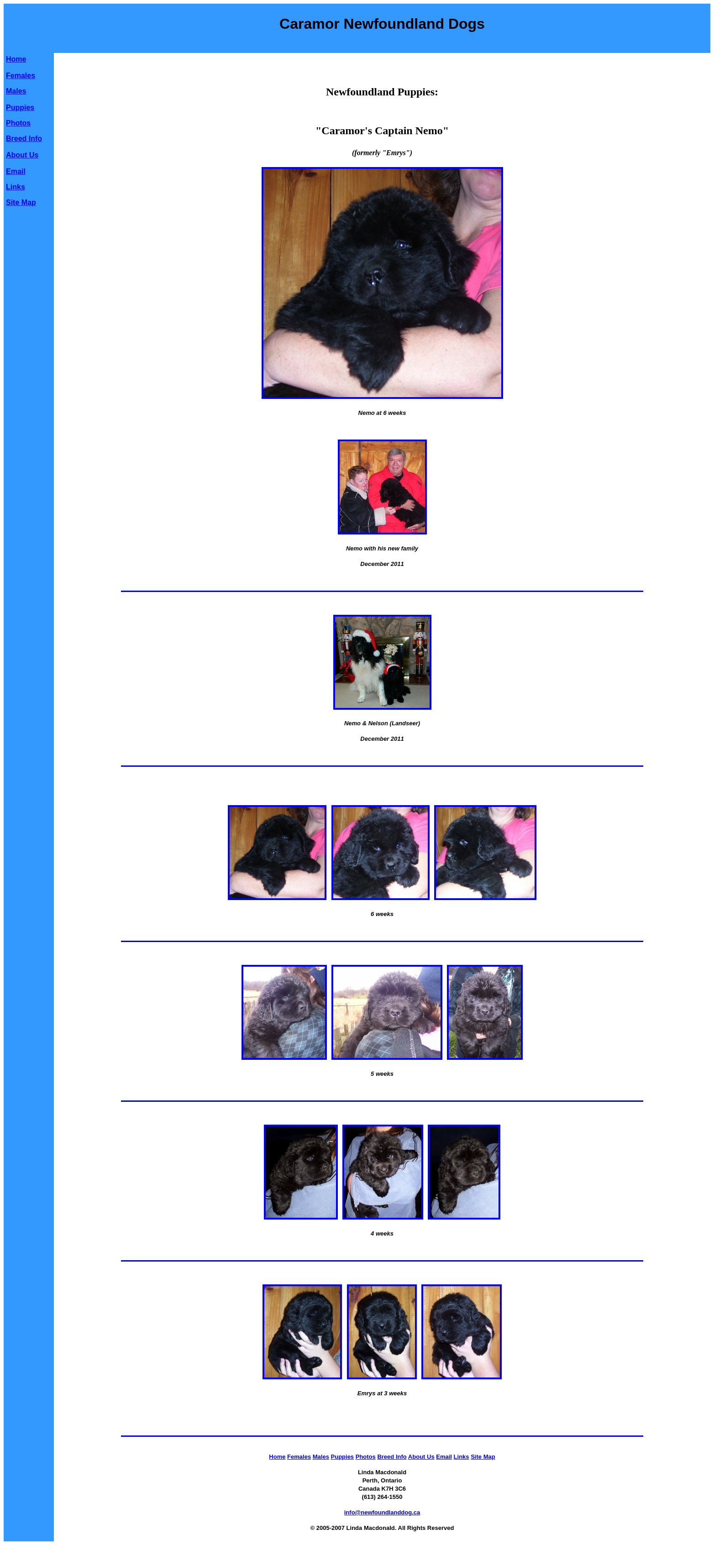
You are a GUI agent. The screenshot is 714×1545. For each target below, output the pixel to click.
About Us (22, 155)
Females (20, 75)
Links (15, 187)
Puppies (20, 107)
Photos (18, 123)
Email (16, 171)
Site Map (21, 202)
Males (16, 91)
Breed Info (24, 138)
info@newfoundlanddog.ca (382, 1512)
